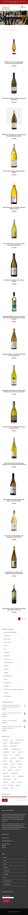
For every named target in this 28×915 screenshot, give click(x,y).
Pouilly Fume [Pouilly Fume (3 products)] (12, 767)
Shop (5, 864)
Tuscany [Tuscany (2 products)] (13, 782)
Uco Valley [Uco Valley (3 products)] (20, 782)
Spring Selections (8, 676)
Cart (5, 877)
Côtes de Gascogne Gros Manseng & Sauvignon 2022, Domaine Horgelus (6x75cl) (14, 464)
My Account (6, 870)
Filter (5, 800)
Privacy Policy (7, 884)
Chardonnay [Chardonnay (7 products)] (5, 749)
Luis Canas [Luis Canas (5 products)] (5, 758)
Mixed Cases (7, 655)
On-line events (7, 659)
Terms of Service (8, 881)
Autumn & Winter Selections (10, 632)
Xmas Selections (8, 696)
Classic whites (7, 639)
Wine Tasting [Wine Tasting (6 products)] (5, 788)
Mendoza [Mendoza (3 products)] (5, 761)
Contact (5, 867)
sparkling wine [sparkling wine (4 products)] (21, 776)
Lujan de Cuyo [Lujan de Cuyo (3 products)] (13, 758)
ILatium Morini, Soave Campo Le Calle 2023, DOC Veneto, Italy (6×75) (14, 609)
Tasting (5, 679)
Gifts (5, 649)
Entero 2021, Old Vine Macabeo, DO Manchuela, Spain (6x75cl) (14, 536)
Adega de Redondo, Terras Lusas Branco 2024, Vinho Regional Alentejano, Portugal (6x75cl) (14, 318)
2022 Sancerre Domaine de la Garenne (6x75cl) (14, 280)
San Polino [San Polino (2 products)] (5, 773)
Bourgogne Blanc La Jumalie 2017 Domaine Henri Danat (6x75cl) (14, 354)
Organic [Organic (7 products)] (12, 764)
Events (5, 645)
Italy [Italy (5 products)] (11, 755)
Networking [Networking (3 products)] (5, 764)
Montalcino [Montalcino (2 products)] (18, 761)
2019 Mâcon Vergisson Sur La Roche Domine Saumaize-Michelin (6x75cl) (14, 135)
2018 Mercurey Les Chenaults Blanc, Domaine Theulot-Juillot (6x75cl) (14, 62)
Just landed (6, 652)
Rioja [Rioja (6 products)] (4, 770)
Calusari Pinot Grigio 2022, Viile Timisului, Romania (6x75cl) (14, 427)
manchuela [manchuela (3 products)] (21, 758)
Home (10, 19)
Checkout (6, 874)
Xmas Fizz (6, 692)
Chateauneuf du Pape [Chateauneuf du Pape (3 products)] (15, 749)
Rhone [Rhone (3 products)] (19, 767)
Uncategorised (7, 682)
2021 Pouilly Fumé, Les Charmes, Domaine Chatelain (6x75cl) (14, 208)
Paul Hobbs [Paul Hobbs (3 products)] (19, 764)
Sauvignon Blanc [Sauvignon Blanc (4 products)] (13, 773)
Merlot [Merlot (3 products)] (11, 761)
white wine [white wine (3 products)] (18, 785)
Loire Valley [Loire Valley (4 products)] (17, 755)
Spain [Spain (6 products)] (14, 776)
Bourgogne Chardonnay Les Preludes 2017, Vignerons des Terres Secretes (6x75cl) (14, 391)
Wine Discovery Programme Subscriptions (13, 689)
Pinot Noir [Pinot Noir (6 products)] (5, 767)
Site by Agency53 (14, 911)
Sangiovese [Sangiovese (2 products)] (17, 770)
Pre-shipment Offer (8, 662)
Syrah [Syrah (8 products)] (15, 779)
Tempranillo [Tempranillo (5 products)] (5, 782)
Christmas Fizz (7, 635)
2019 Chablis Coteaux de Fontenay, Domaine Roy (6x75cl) (14, 99)
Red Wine (6, 666)
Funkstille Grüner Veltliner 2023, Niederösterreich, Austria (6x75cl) (14, 573)
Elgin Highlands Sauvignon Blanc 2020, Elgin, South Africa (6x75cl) (14, 500)
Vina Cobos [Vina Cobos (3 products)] (11, 785)
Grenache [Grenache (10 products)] (5, 755)
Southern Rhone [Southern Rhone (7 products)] (6, 776)
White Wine (6, 686)
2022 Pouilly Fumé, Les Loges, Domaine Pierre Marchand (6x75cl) (14, 244)
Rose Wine (6, 669)
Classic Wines (7, 642)
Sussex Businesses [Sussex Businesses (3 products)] (7, 779)
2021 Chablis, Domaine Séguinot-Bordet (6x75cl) (14, 171)
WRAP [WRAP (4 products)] (12, 788)
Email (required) (6, 895)
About (5, 860)
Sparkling (6, 672)
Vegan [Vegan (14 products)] (4, 785)
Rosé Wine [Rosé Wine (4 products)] (10, 770)
